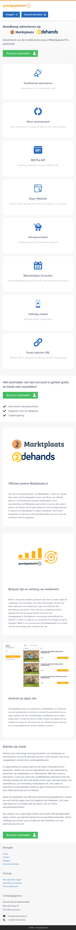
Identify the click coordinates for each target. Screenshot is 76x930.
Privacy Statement (10, 886)
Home (5, 854)
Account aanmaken (33, 14)
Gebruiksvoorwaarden (12, 883)
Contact (6, 857)
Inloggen (10, 14)
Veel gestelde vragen (12, 879)
